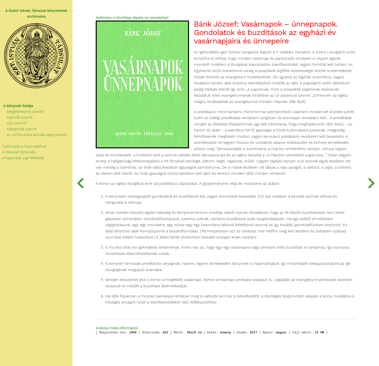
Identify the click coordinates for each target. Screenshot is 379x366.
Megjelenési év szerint (22, 111)
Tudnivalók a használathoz (23, 146)
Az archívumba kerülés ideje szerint (33, 135)
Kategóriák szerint (18, 129)
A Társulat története (18, 152)
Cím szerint (13, 123)
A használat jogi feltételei (22, 158)
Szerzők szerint (16, 117)
